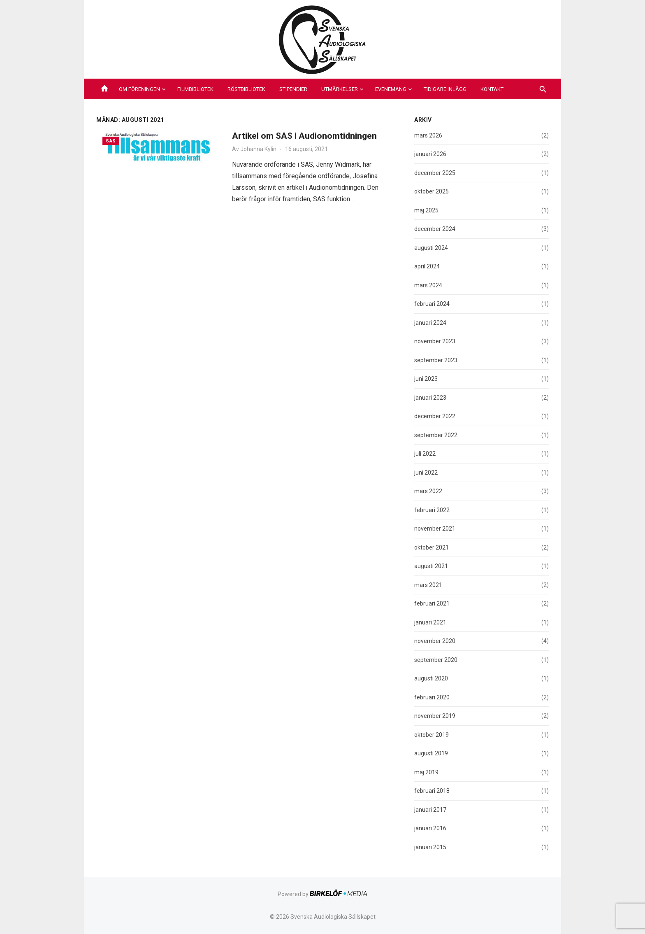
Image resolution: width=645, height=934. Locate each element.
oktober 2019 (431, 734)
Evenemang (390, 89)
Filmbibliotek (195, 89)
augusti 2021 (431, 566)
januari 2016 (430, 828)
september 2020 (435, 660)
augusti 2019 (431, 753)
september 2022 (435, 435)
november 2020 (434, 641)
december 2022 (434, 416)
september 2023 (435, 360)
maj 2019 (426, 772)
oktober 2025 (431, 191)
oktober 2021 (431, 547)
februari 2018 (432, 790)
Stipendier (293, 89)
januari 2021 (430, 622)
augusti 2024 (431, 248)
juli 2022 (425, 453)
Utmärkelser (339, 89)
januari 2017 (430, 809)
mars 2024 (428, 285)
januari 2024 (430, 322)
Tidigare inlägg (445, 89)
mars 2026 (428, 135)
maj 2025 (426, 210)
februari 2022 (432, 510)
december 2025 (434, 173)
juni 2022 (426, 472)
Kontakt (491, 89)
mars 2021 (428, 585)
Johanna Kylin (258, 149)
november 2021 (434, 528)
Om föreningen (139, 89)
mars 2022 (428, 491)
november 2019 (434, 716)
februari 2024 (432, 303)
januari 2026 (430, 154)
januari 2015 (430, 847)
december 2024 (434, 229)
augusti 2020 (431, 678)
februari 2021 (432, 603)
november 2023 (434, 341)
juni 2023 (426, 378)
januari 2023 (430, 397)
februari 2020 (432, 697)
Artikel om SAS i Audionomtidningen (304, 136)
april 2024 (427, 266)
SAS (111, 141)
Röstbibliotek (246, 89)
